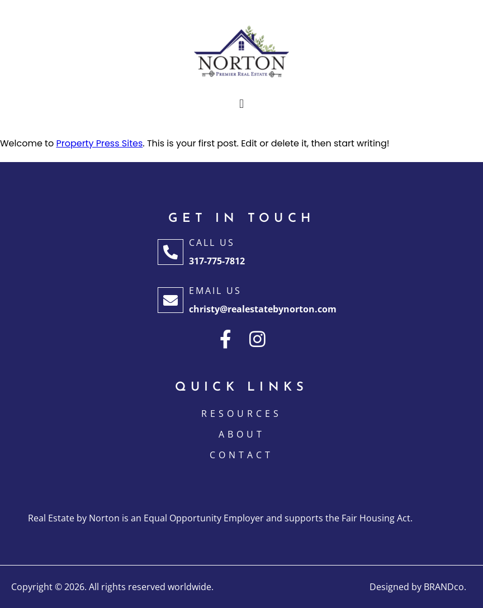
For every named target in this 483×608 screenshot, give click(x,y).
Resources (241, 413)
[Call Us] (170, 252)
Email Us (215, 290)
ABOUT (242, 434)
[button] (241, 104)
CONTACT (241, 454)
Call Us (212, 242)
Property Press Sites (99, 143)
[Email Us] (170, 300)
